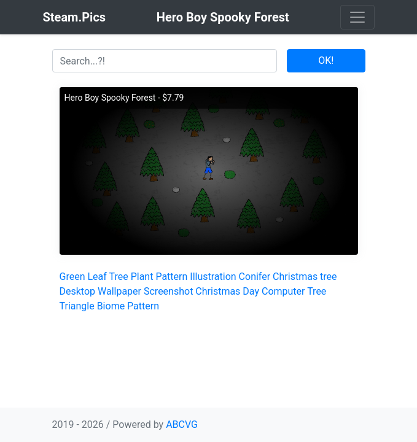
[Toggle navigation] (357, 17)
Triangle (77, 306)
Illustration (213, 276)
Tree (118, 276)
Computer (283, 291)
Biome (111, 306)
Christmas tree (305, 276)
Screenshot (168, 291)
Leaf (96, 276)
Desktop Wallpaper (101, 291)
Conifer (255, 276)
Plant (142, 276)
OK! (325, 60)
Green (72, 276)
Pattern (171, 276)
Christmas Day (227, 291)
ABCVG (182, 424)
